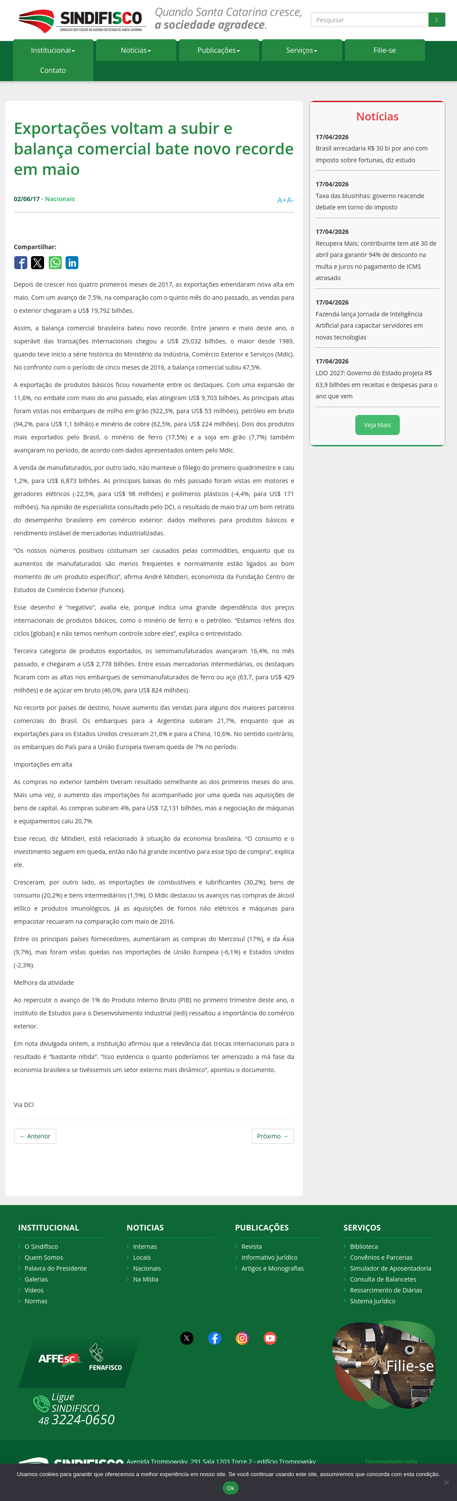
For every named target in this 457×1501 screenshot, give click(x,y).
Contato (53, 70)
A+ (282, 200)
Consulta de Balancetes (383, 1279)
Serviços (301, 50)
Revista (252, 1246)
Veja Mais (377, 425)
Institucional (53, 50)
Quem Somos (44, 1257)
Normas (36, 1301)
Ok (230, 1488)
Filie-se (385, 50)
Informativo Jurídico (270, 1257)
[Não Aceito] (446, 1482)
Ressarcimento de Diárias (386, 1290)
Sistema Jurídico (372, 1301)
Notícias (136, 50)
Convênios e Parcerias (381, 1257)
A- (290, 200)
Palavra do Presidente (56, 1268)
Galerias (36, 1279)
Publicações (219, 50)
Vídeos (34, 1290)
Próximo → (273, 1136)
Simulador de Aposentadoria (390, 1268)
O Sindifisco (41, 1246)
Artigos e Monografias (273, 1268)
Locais (142, 1257)
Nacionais (147, 1268)
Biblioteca (364, 1246)
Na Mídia (145, 1279)
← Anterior (35, 1136)
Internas (145, 1246)
